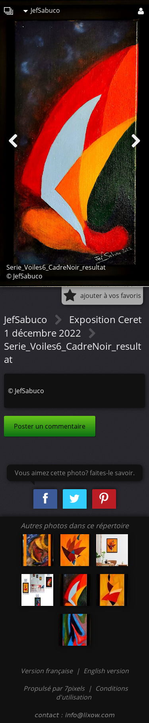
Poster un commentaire (49, 426)
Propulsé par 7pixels (54, 688)
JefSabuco (41, 10)
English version (106, 670)
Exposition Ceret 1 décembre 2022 (72, 326)
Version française (47, 670)
